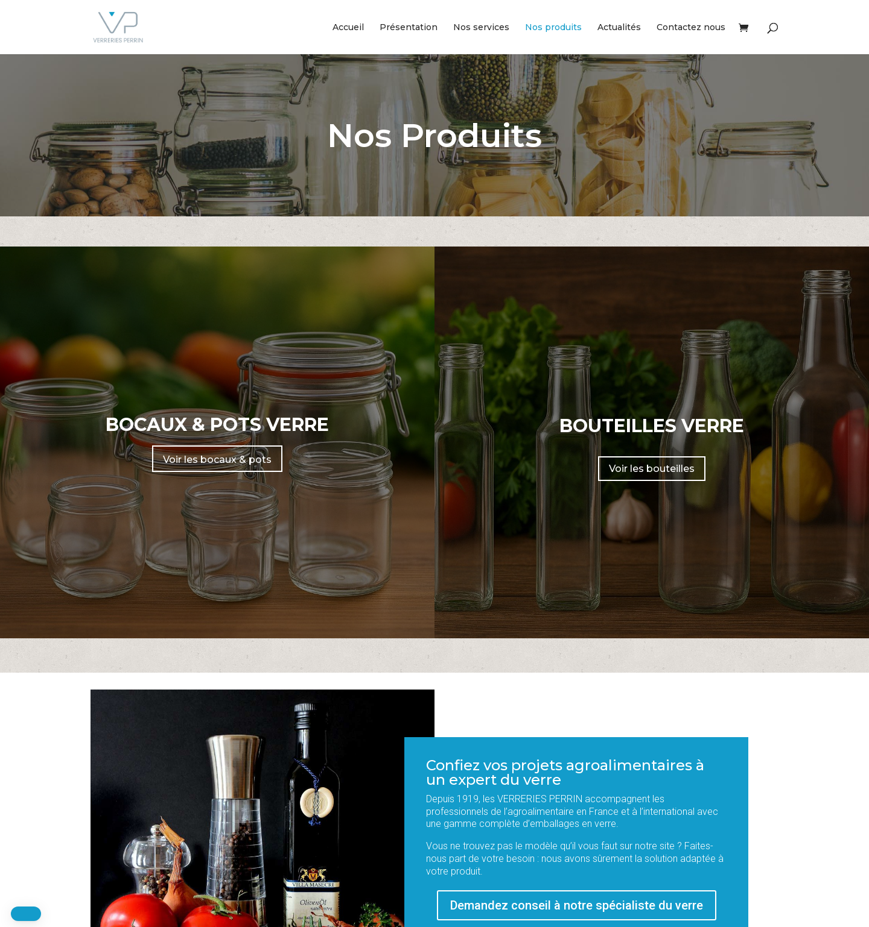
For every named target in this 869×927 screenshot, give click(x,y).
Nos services (481, 28)
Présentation (409, 28)
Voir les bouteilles (652, 468)
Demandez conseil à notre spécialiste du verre (576, 905)
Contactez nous (691, 28)
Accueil (348, 28)
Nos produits (553, 28)
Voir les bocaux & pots (217, 459)
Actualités (619, 28)
